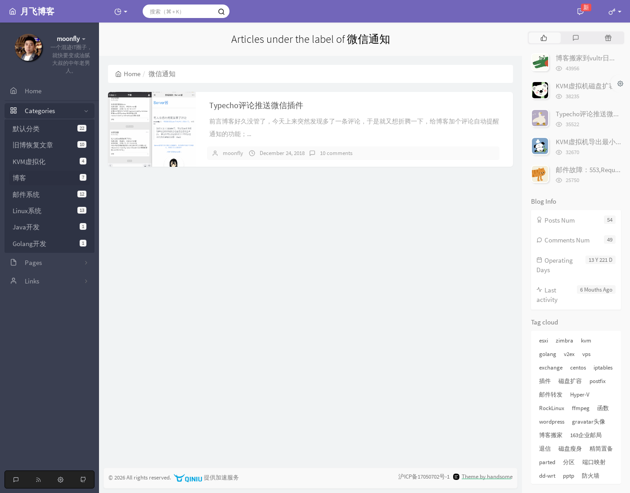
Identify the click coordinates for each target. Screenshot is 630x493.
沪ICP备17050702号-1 (424, 476)
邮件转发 (550, 394)
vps (586, 354)
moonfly (233, 153)
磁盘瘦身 (570, 448)
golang (547, 354)
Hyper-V (580, 394)
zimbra (564, 340)
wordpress (551, 421)
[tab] (544, 38)
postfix (598, 381)
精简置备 (601, 448)
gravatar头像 (588, 421)
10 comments (336, 153)
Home (127, 73)
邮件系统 (49, 194)
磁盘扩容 (570, 381)
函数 (603, 408)
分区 (569, 462)
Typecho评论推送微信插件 (256, 105)
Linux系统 (49, 210)
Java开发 (49, 227)
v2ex (569, 354)
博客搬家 (550, 435)
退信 (545, 448)
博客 (49, 177)
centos (578, 367)
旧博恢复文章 (49, 145)
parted (547, 462)
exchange (550, 367)
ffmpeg (581, 408)
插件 (545, 381)
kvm (586, 340)
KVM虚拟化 (49, 161)
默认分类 (49, 128)
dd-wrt (547, 475)
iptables (603, 367)
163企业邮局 (586, 435)
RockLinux (551, 408)
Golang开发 (49, 243)
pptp (568, 475)
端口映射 (594, 462)
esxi (543, 340)
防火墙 (590, 475)
